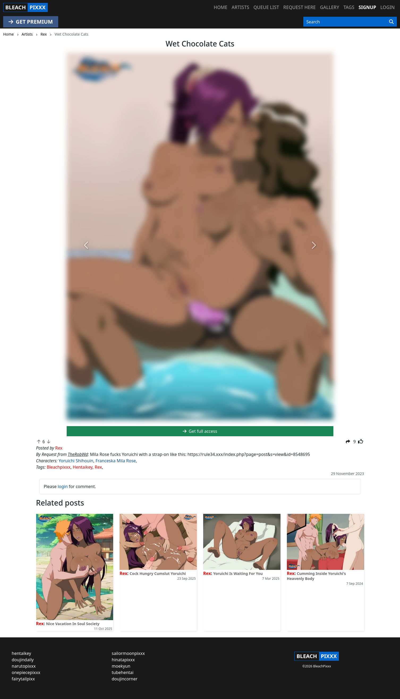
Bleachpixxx (58, 467)
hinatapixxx (123, 660)
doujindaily (23, 660)
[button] (87, 246)
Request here (299, 7)
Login (387, 7)
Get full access (200, 431)
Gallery (329, 7)
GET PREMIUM (30, 21)
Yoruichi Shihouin (75, 461)
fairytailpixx (23, 679)
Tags (348, 7)
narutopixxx (24, 666)
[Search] (391, 22)
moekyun (121, 666)
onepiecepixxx (26, 672)
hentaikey (21, 653)
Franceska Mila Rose (116, 461)
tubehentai (123, 672)
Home (220, 7)
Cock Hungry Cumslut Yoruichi (158, 573)
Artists (240, 7)
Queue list (266, 7)
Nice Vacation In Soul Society (72, 623)
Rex (98, 467)
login (63, 486)
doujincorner (125, 679)
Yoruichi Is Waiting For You (238, 573)
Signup (367, 7)
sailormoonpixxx (128, 653)
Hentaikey (82, 467)
